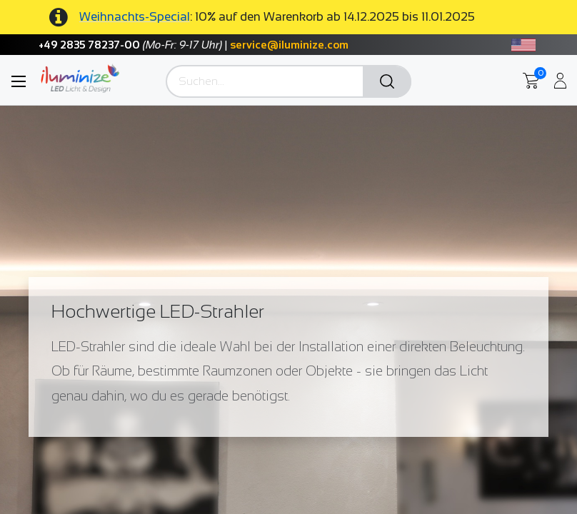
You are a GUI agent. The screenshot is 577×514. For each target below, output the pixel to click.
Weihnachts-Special (134, 17)
